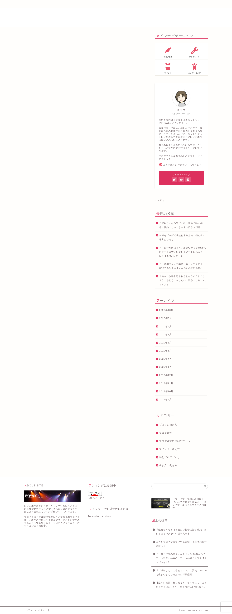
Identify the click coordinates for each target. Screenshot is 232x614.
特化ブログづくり (169, 457)
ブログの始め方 (168, 424)
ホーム (38, 4)
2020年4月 (165, 358)
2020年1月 (165, 366)
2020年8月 (165, 326)
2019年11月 (166, 383)
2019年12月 (166, 375)
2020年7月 (165, 334)
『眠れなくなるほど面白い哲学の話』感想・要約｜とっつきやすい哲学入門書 (181, 225)
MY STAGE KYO (116, 17)
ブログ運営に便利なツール (174, 441)
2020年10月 (166, 310)
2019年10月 (166, 391)
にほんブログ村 (96, 495)
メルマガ (91, 4)
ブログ (119, 4)
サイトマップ (145, 4)
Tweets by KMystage (99, 516)
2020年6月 (165, 342)
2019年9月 (165, 399)
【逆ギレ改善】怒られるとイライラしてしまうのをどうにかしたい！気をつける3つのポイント (183, 280)
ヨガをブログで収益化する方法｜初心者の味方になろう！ (182, 237)
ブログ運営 (165, 433)
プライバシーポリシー (36, 610)
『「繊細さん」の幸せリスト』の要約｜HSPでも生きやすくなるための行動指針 (181, 266)
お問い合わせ (172, 4)
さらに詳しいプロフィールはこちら (182, 165)
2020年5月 (165, 350)
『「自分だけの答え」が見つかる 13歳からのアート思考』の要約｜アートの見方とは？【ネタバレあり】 (182, 252)
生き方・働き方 (168, 465)
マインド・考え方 (169, 449)
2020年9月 (165, 318)
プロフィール (64, 4)
